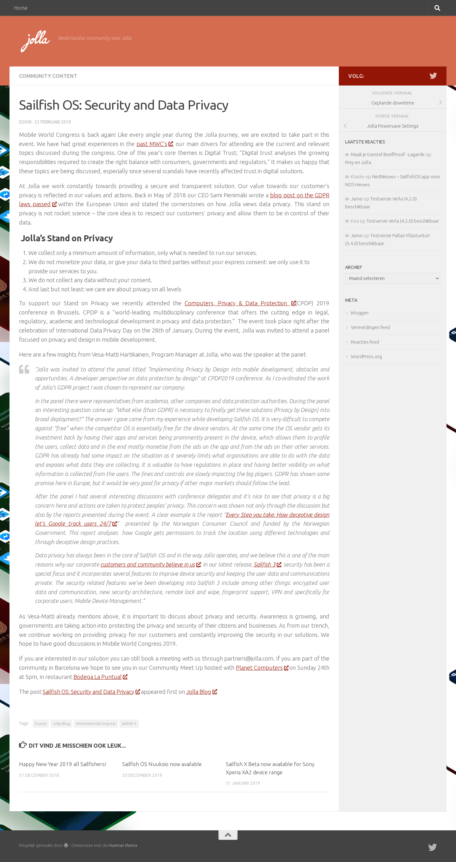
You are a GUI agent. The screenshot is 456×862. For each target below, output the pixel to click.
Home (21, 8)
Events (41, 723)
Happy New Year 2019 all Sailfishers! (62, 764)
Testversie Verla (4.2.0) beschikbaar (402, 221)
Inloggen (360, 312)
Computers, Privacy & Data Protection (240, 303)
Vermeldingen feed (370, 327)
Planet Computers (262, 667)
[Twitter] (433, 75)
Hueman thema (123, 845)
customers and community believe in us (150, 564)
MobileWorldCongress (96, 723)
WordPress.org (366, 356)
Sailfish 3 (267, 564)
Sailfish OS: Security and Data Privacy (91, 691)
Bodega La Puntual (100, 677)
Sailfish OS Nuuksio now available (162, 764)
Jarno (357, 198)
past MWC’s (154, 144)
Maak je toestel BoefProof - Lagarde (388, 154)
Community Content (48, 76)
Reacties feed (365, 342)
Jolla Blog (201, 691)
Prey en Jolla (358, 162)
